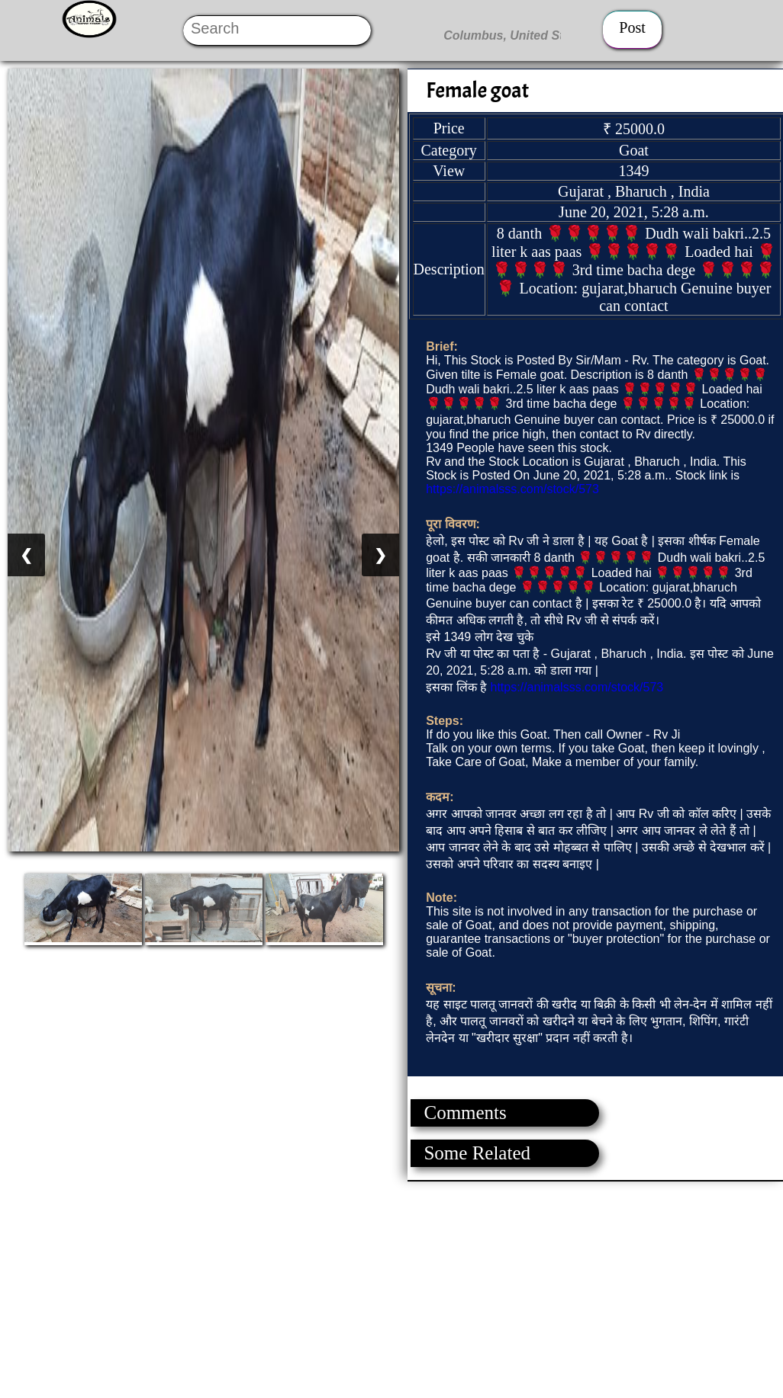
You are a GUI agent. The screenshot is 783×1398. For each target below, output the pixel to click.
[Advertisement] (390, 1288)
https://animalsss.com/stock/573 (512, 489)
